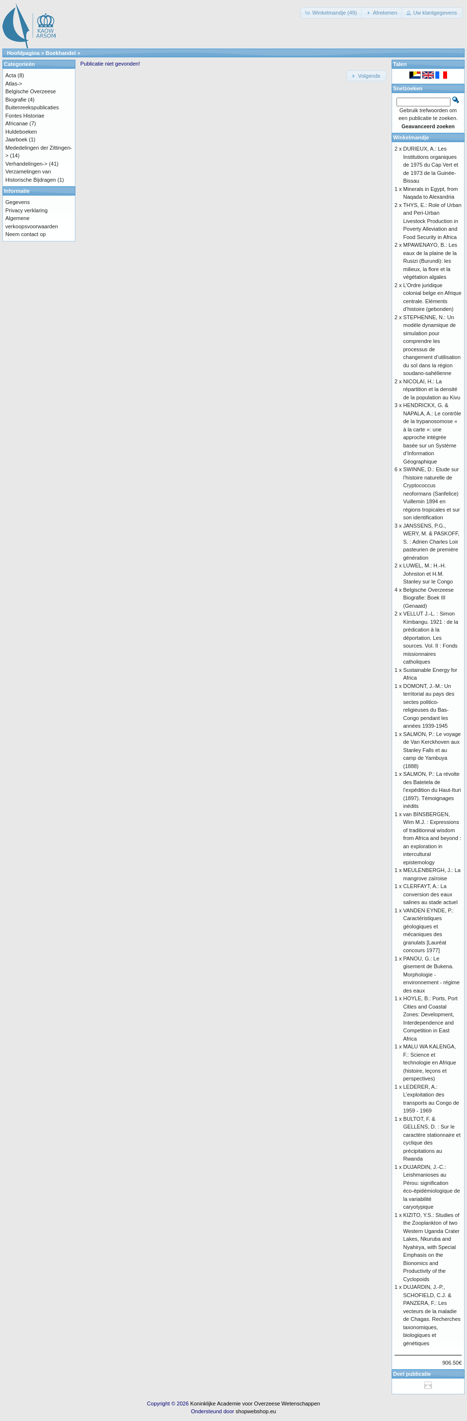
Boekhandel (61, 53)
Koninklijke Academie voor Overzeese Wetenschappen (255, 1403)
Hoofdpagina (23, 53)
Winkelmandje (411, 137)
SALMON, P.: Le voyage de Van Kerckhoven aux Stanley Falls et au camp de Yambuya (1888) (432, 750)
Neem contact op (25, 234)
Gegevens (17, 202)
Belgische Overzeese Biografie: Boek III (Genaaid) (428, 598)
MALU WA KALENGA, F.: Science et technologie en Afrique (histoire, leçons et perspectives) (429, 1062)
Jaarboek (16, 139)
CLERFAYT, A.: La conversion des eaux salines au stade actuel (430, 894)
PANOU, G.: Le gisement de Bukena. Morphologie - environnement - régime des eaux (431, 974)
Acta (10, 75)
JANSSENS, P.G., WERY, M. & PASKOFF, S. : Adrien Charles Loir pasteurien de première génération (431, 542)
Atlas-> (13, 83)
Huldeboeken (21, 132)
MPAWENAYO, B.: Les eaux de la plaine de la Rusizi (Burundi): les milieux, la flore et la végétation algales (430, 261)
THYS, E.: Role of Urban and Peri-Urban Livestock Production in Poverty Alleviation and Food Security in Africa (432, 221)
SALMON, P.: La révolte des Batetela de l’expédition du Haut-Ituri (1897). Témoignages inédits (432, 790)
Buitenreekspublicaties (32, 107)
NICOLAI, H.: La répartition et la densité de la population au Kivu (431, 389)
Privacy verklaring (26, 210)
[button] (332, 12)
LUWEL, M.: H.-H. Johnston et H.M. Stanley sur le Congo (428, 573)
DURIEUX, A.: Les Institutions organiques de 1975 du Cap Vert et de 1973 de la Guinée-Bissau (430, 165)
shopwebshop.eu (255, 1411)
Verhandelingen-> (26, 164)
